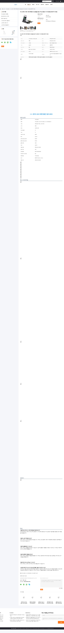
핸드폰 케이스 (4, 16)
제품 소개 (29, 4)
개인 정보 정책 (13, 628)
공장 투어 (42, 4)
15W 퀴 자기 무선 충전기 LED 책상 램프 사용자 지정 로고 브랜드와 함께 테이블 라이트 (24, 603)
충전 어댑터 (3, 18)
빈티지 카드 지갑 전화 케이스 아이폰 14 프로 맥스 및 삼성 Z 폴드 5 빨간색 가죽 (33, 621)
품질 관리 (47, 4)
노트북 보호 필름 (4, 25)
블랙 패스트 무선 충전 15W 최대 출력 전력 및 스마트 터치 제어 (59, 603)
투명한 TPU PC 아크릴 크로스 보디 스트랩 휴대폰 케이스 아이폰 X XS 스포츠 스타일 (33, 615)
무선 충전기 (3, 14)
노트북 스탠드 (4, 22)
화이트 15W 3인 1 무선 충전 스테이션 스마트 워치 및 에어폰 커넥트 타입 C (17, 621)
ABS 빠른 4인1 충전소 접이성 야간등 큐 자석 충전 (50, 603)
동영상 (33, 4)
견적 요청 (57, 1)
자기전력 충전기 (29, 573)
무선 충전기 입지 (35, 573)
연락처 (51, 4)
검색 (52, 1)
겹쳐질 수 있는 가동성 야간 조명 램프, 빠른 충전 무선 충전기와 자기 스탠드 (41, 603)
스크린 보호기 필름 (5, 20)
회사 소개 (37, 4)
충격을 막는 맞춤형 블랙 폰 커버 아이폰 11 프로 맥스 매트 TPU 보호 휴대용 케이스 (33, 618)
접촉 (39, 23)
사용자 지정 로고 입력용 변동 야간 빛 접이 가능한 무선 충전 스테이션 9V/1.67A (17, 618)
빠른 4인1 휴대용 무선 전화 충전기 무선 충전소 (32, 603)
